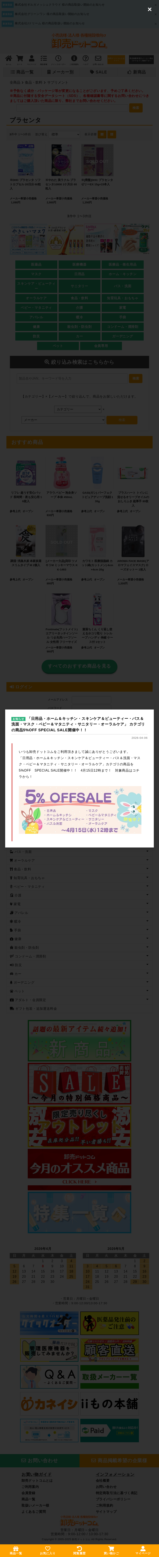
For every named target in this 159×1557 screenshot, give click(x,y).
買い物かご (111, 1550)
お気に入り (47, 1550)
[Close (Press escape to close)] (150, 9)
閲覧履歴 (79, 1550)
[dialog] (79, 779)
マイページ (143, 1550)
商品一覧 (16, 1550)
